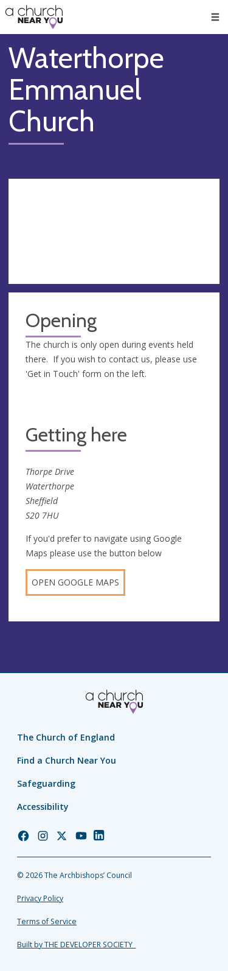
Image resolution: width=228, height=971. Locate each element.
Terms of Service (47, 921)
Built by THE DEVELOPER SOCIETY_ (76, 944)
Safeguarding (46, 783)
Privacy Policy (40, 898)
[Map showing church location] (114, 232)
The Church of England (66, 737)
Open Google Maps (75, 582)
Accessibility (43, 806)
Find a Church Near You (66, 760)
